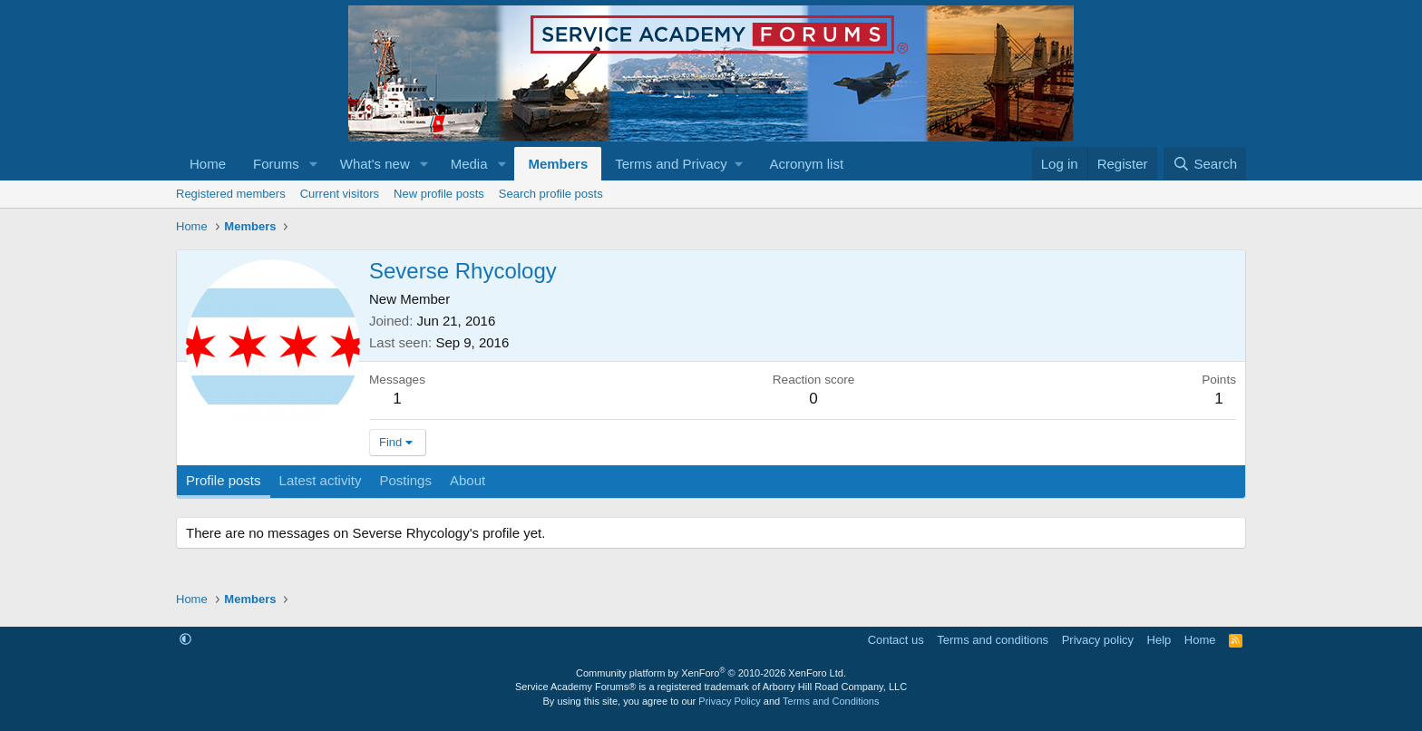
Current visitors (339, 193)
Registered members (231, 193)
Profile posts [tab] (223, 480)
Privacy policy (1098, 640)
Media (469, 163)
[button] (313, 163)
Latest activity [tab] (320, 480)
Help (1159, 640)
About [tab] (467, 480)
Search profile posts (551, 193)
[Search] (1205, 163)
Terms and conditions (992, 640)
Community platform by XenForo (711, 673)
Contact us (896, 640)
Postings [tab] (405, 480)
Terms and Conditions (831, 701)
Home (208, 163)
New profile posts (439, 193)
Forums (276, 163)
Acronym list (806, 163)
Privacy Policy (729, 701)
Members (558, 163)
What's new (375, 163)
